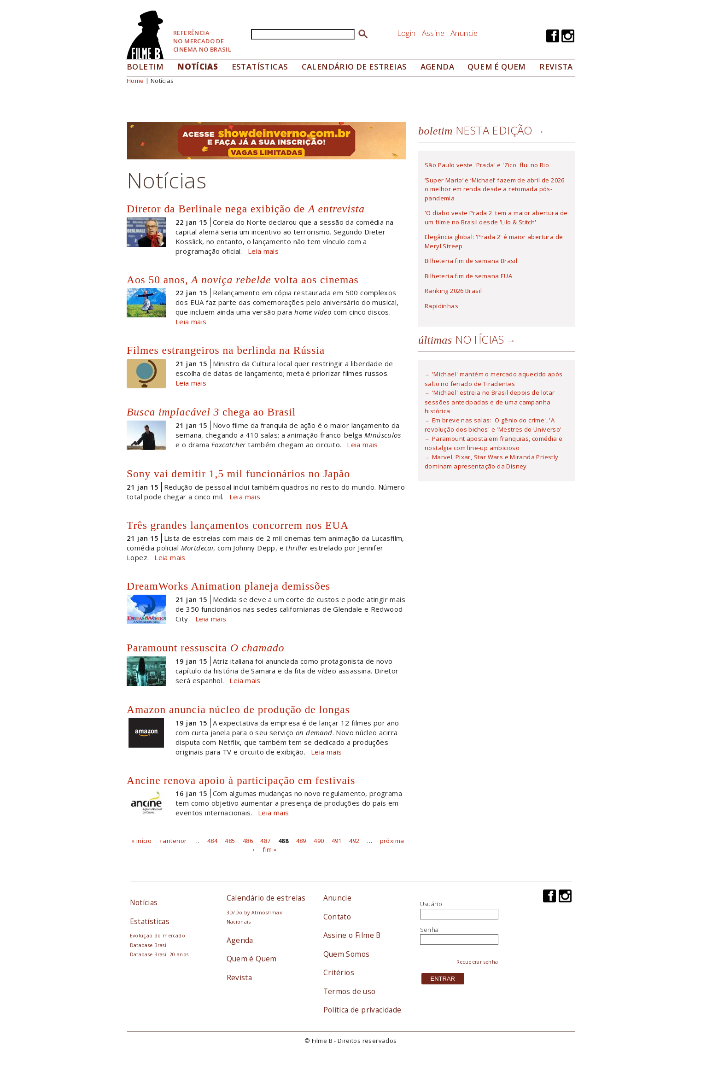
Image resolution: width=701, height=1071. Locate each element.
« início (141, 840)
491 (337, 840)
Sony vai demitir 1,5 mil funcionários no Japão (238, 474)
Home (135, 80)
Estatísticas (260, 66)
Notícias (197, 66)
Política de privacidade (362, 1010)
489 (301, 840)
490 (319, 840)
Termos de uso (349, 991)
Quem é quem (496, 66)
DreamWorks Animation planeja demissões (228, 586)
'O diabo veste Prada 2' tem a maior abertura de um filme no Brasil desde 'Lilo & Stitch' (496, 217)
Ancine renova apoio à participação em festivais (241, 780)
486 (248, 840)
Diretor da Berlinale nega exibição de (246, 209)
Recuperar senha (477, 962)
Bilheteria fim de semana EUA (468, 276)
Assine (433, 33)
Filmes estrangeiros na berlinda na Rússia (226, 350)
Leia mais (263, 251)
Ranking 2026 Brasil (453, 291)
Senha (429, 929)
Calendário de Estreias (354, 66)
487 (265, 840)
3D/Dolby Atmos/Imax (254, 912)
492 (354, 840)
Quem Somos (346, 954)
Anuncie (464, 33)
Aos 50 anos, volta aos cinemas (243, 280)
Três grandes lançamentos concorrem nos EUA (238, 525)
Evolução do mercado (157, 935)
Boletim (145, 66)
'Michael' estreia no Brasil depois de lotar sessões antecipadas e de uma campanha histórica (490, 401)
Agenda (437, 66)
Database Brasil (149, 945)
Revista (556, 66)
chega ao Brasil (211, 412)
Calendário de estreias (266, 898)
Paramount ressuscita (205, 648)
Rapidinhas (441, 306)
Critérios (339, 972)
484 (212, 840)
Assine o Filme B (352, 935)
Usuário (431, 904)
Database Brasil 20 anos (159, 954)
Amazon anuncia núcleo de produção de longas (238, 709)
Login (406, 33)
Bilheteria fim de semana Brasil (471, 261)
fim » (269, 849)
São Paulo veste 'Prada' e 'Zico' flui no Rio (487, 165)
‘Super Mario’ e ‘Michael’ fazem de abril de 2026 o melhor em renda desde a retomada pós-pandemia (495, 189)
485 (230, 840)
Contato (337, 917)
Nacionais (239, 922)
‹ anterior (173, 840)
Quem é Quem (252, 959)
